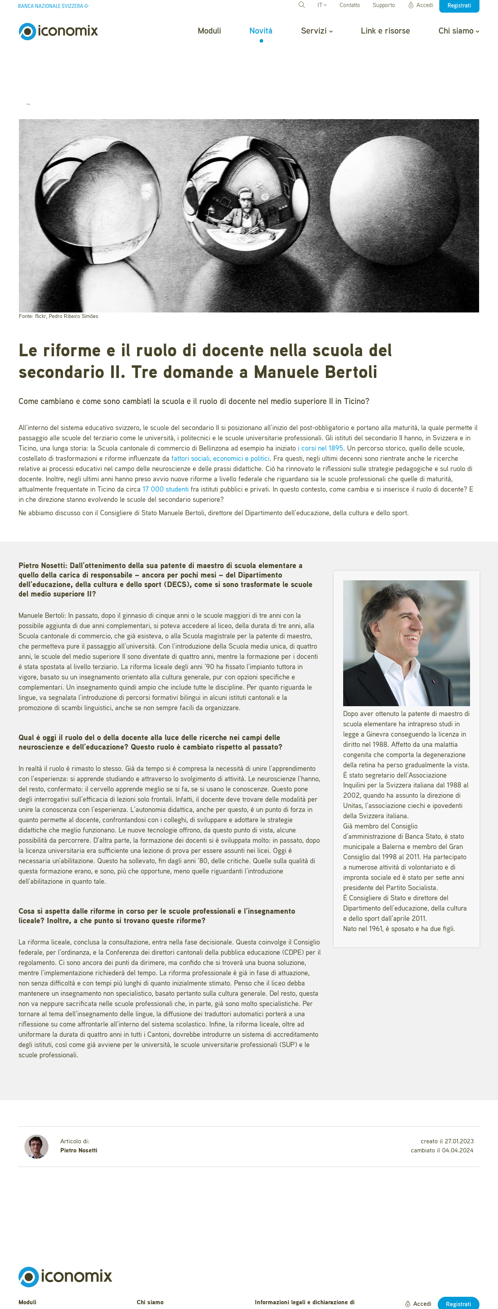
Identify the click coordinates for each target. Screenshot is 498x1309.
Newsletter (151, 1297)
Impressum (270, 1294)
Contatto (350, 6)
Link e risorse (385, 31)
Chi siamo (459, 31)
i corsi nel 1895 (320, 406)
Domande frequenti (162, 1273)
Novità (261, 31)
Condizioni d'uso (277, 1282)
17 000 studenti (166, 447)
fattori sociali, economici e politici (220, 417)
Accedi (420, 5)
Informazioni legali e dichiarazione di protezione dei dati (305, 1265)
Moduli (209, 31)
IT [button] (322, 6)
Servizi (316, 31)
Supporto (384, 6)
